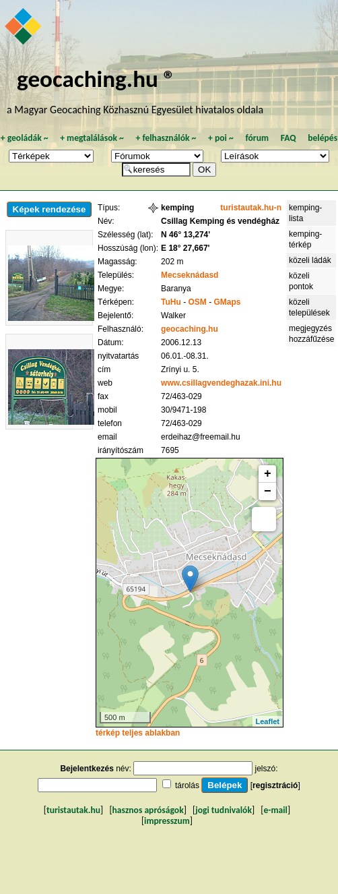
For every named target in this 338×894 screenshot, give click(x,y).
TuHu (171, 302)
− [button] (267, 491)
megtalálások (92, 138)
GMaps (227, 302)
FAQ (288, 138)
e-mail (275, 810)
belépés (322, 138)
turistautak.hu (73, 810)
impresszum (167, 821)
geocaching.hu (189, 329)
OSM (198, 302)
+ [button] (267, 474)
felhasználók (165, 138)
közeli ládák (310, 260)
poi (221, 138)
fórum (257, 138)
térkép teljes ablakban (138, 733)
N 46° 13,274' (185, 234)
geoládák (24, 138)
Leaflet (267, 721)
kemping (177, 207)
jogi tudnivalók (223, 810)
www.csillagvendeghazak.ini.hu (221, 383)
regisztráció (275, 785)
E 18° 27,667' (185, 248)
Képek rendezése (49, 209)
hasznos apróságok (148, 810)
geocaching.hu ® (96, 78)
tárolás (187, 785)
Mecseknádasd (189, 275)
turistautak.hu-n (250, 207)
